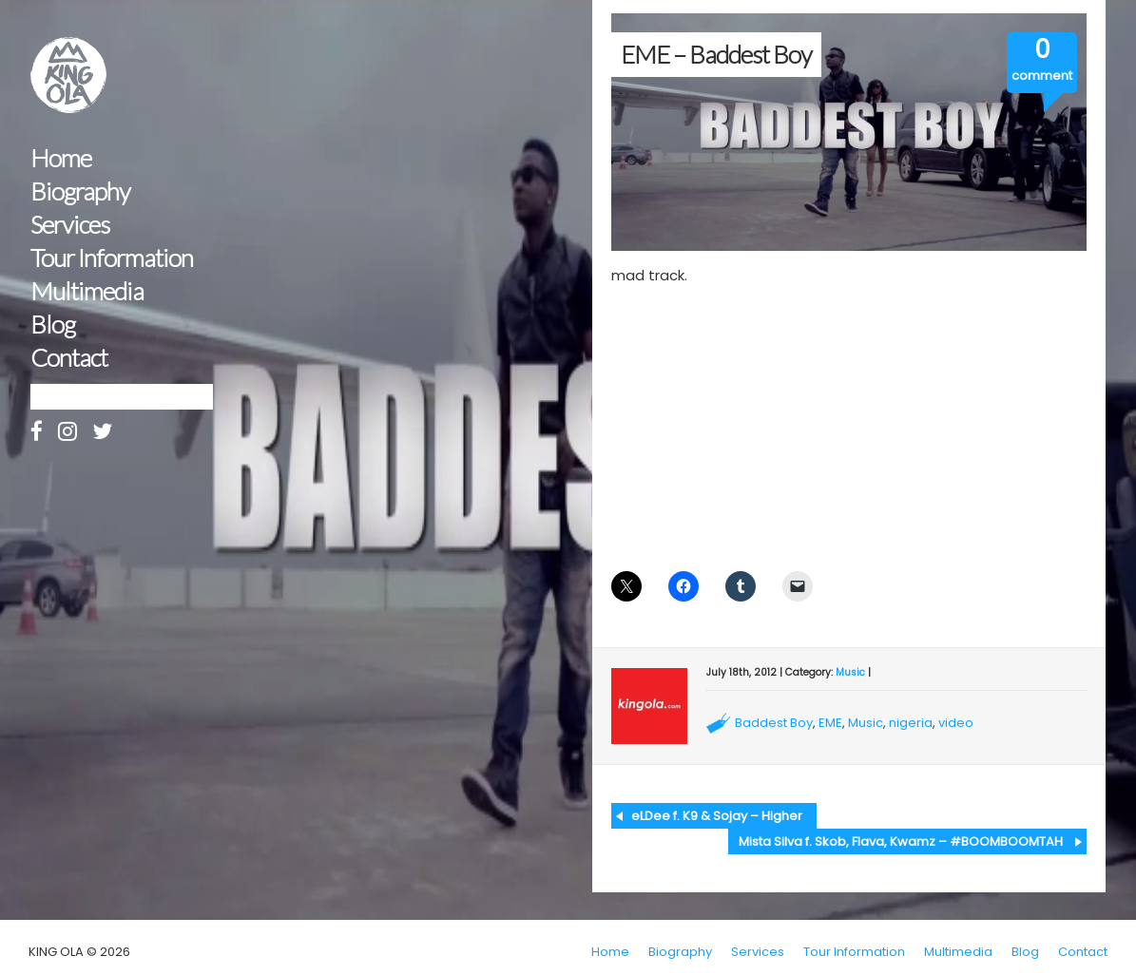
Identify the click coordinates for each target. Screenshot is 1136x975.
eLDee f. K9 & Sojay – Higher (716, 816)
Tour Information (111, 258)
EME (830, 723)
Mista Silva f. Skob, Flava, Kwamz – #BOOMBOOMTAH (901, 841)
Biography (80, 191)
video (955, 723)
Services (69, 225)
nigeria (911, 723)
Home (60, 158)
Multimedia (87, 291)
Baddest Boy (774, 723)
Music (850, 672)
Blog (52, 324)
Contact (68, 358)
